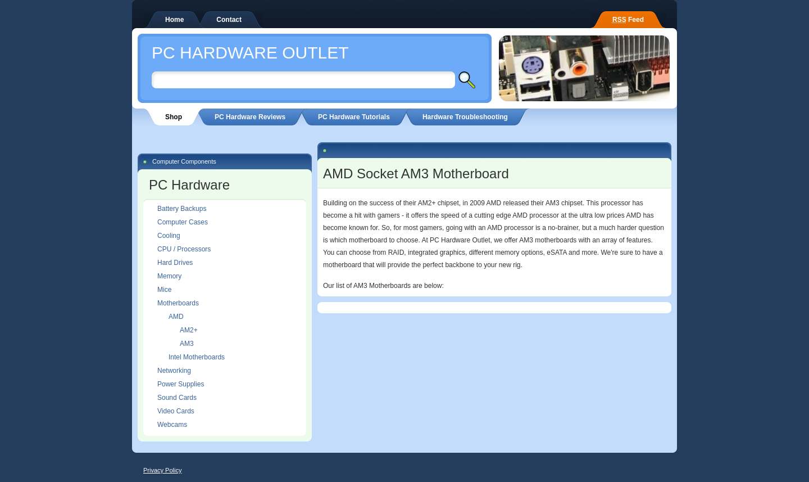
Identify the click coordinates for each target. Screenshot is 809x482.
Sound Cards (177, 398)
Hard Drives (175, 263)
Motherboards (178, 303)
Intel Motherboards (197, 357)
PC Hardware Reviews (250, 117)
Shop (173, 117)
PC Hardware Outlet (250, 52)
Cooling (168, 236)
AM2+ (189, 330)
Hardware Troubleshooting (465, 117)
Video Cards (175, 411)
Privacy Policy (162, 470)
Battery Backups (181, 209)
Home (174, 20)
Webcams (172, 425)
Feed (628, 20)
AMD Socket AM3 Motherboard (416, 173)
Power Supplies (180, 384)
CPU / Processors (184, 249)
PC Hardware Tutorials (354, 117)
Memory (169, 276)
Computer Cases (182, 222)
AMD (176, 317)
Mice (164, 290)
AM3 (187, 344)
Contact (229, 20)
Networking (174, 371)
